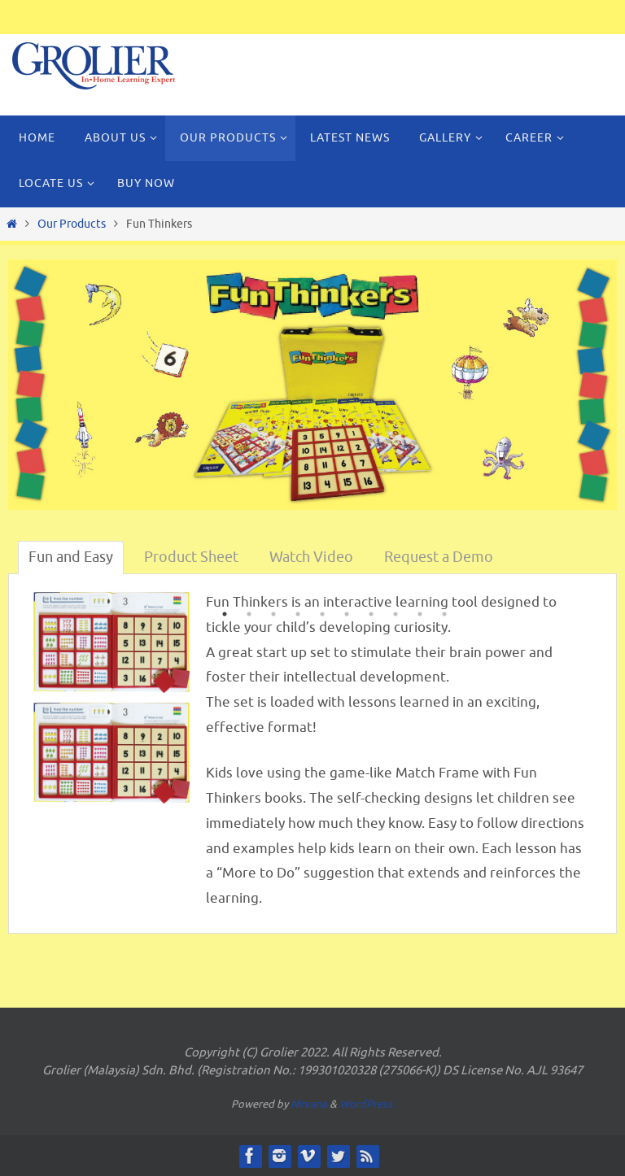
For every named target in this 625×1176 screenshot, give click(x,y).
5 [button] (322, 616)
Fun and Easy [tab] (70, 557)
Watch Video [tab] (311, 557)
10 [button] (444, 616)
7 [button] (371, 616)
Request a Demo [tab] (438, 557)
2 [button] (249, 616)
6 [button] (347, 616)
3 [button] (273, 616)
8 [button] (395, 616)
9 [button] (420, 616)
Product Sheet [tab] (191, 557)
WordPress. (367, 1104)
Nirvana (309, 1104)
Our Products (71, 224)
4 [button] (298, 616)
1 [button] (224, 616)
